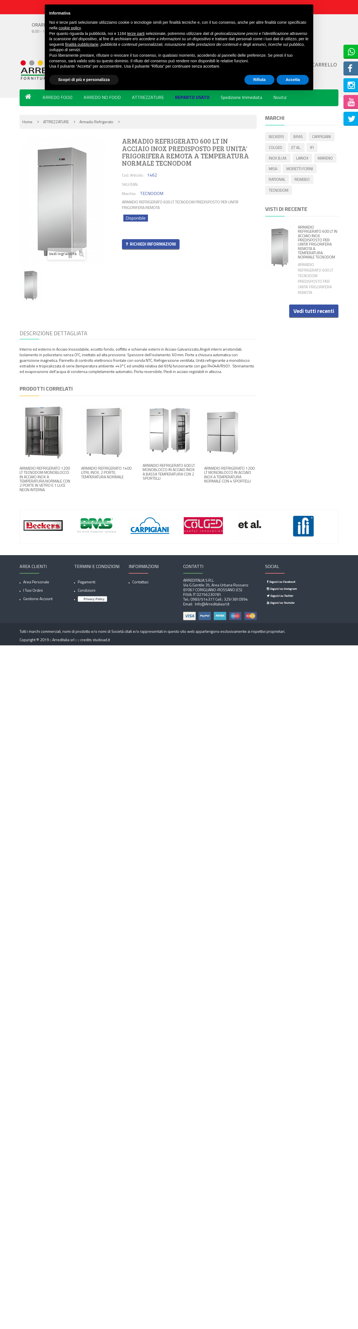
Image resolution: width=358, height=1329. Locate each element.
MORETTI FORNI (282, 180)
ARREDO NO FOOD (102, 97)
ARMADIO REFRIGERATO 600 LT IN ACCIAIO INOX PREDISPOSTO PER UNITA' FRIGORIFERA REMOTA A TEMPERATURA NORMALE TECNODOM (317, 243)
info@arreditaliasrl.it (211, 604)
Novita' (280, 97)
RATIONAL (313, 180)
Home (27, 122)
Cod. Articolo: (132, 175)
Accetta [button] (293, 79)
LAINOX (303, 158)
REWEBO (276, 191)
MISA (298, 169)
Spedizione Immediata (241, 97)
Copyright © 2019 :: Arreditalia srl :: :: (50, 640)
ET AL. (297, 148)
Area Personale (36, 582)
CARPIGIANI (323, 137)
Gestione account (38, 599)
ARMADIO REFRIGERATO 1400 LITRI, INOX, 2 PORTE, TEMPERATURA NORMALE (106, 472)
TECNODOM (304, 191)
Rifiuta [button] (259, 79)
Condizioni (86, 590)
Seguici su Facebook (281, 581)
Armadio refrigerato (96, 122)
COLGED (275, 148)
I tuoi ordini (33, 590)
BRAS (299, 137)
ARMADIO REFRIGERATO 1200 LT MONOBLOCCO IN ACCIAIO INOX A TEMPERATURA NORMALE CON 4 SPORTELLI (229, 474)
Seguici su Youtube (280, 602)
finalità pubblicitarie (81, 44)
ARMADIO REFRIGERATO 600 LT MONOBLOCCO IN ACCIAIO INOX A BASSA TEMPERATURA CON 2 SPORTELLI (169, 471)
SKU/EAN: (130, 184)
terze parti (136, 33)
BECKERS (276, 137)
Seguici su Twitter (280, 595)
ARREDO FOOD (57, 97)
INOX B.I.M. (278, 158)
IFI (313, 148)
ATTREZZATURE (148, 97)
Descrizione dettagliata (53, 333)
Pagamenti (86, 582)
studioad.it (101, 640)
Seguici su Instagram (282, 588)
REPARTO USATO (192, 97)
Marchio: (129, 193)
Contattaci (140, 582)
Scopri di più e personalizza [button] (84, 79)
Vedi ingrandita (66, 254)
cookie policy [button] (69, 28)
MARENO (276, 169)
